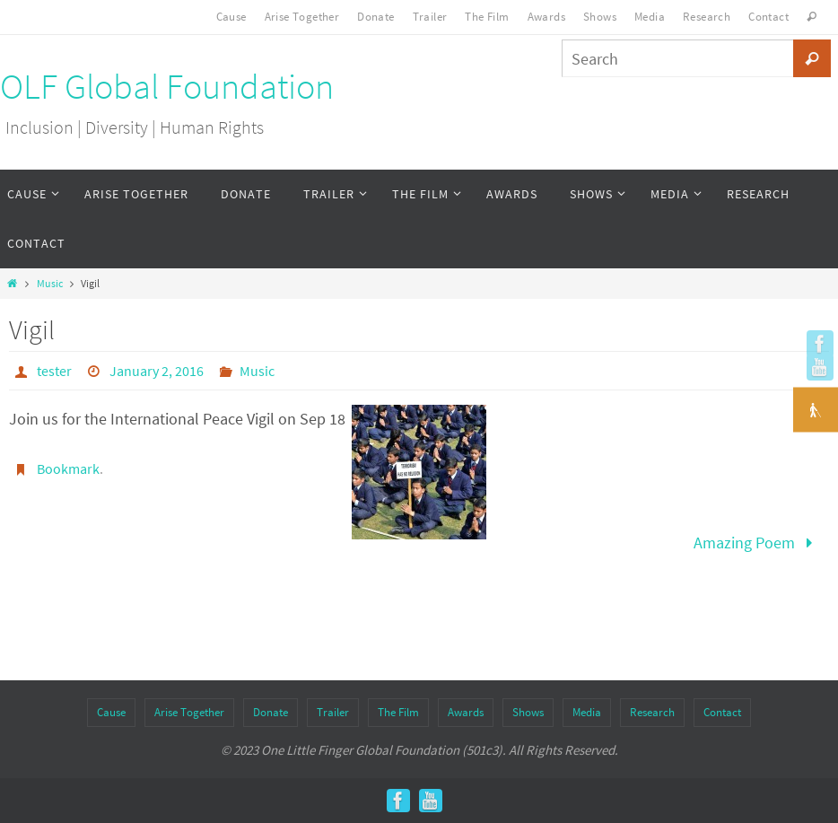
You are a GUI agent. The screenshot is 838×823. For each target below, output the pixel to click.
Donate (375, 16)
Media (649, 16)
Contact (768, 16)
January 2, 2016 (156, 371)
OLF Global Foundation (167, 86)
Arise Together (302, 16)
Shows (599, 16)
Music (50, 283)
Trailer (430, 16)
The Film (487, 16)
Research (706, 16)
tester (54, 371)
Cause (231, 16)
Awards (546, 16)
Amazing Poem (757, 542)
